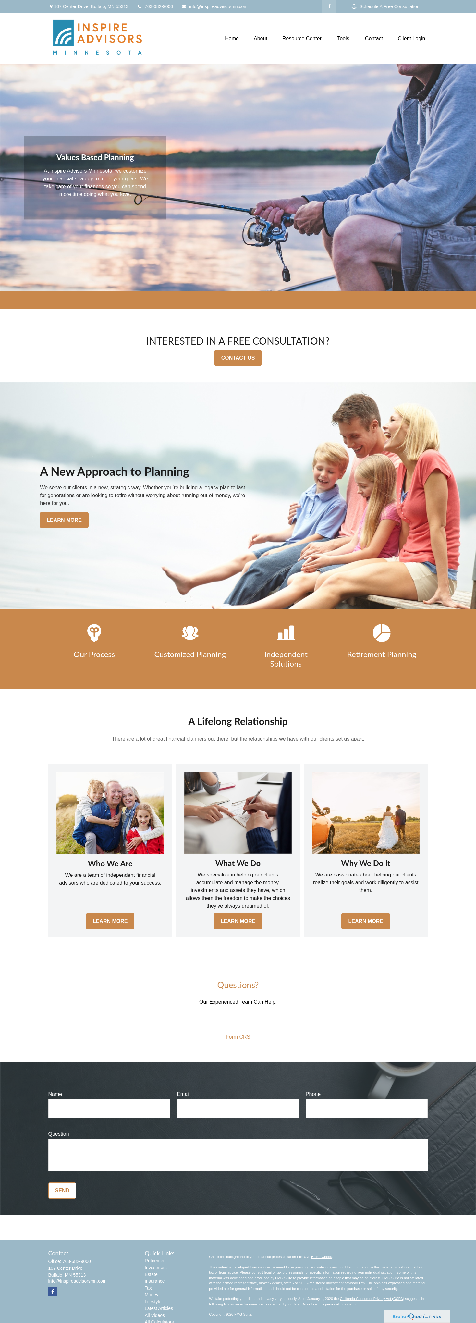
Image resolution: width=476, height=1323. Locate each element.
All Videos (155, 1315)
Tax (148, 1288)
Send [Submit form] (62, 1190)
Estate (151, 1274)
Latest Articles (159, 1308)
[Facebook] (329, 6)
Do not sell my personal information (329, 1304)
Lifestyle (153, 1301)
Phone (313, 1094)
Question (58, 1134)
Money (151, 1294)
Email (183, 1094)
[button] (231, 38)
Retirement (156, 1260)
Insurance (155, 1281)
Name (55, 1094)
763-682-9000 (155, 6)
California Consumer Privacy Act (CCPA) (372, 1299)
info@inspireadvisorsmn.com (214, 6)
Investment (156, 1267)
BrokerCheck (321, 1257)
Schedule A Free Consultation (385, 6)
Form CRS (238, 1037)
